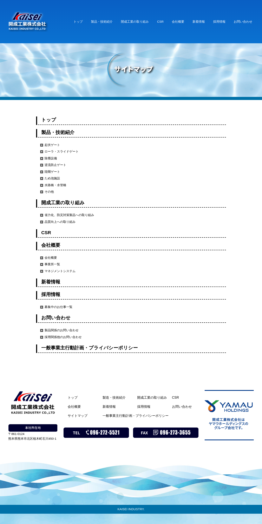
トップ (78, 21)
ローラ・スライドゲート (62, 151)
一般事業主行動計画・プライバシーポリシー (89, 347)
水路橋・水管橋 (55, 185)
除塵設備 (51, 158)
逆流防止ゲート (55, 165)
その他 (49, 191)
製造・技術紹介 (114, 397)
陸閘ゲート (52, 171)
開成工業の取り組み (135, 21)
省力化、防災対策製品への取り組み (69, 215)
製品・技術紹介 (102, 21)
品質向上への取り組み (60, 221)
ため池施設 (52, 178)
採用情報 (219, 21)
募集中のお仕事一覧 (58, 307)
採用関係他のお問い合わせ (63, 337)
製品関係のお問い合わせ (62, 330)
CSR (160, 21)
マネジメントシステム (60, 271)
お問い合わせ (243, 21)
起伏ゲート (52, 145)
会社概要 (178, 21)
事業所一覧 (52, 264)
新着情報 (198, 21)
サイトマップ (77, 415)
